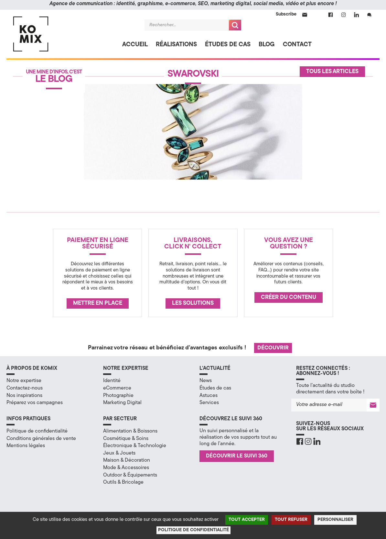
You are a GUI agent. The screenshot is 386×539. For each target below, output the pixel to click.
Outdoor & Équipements (130, 475)
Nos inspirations (24, 395)
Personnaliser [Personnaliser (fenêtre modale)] (335, 519)
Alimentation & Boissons (130, 431)
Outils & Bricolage (123, 482)
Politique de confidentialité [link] (193, 530)
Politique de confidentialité (37, 431)
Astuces (208, 395)
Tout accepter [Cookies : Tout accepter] (247, 519)
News (205, 380)
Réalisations (176, 45)
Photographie (118, 395)
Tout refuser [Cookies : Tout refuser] (291, 519)
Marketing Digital (122, 402)
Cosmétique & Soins (125, 438)
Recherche (235, 25)
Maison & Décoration (126, 460)
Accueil (135, 45)
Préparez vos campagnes (34, 402)
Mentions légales (25, 445)
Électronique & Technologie (134, 445)
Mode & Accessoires (126, 467)
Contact (297, 45)
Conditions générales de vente (41, 438)
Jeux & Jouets (119, 453)
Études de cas (228, 45)
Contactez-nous (24, 388)
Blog (267, 45)
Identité (112, 380)
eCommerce (117, 388)
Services (209, 402)
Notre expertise (23, 380)
